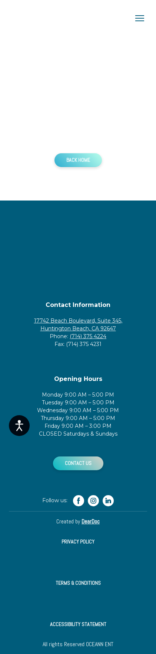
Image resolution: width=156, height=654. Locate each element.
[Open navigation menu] (139, 18)
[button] (78, 160)
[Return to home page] (70, 18)
